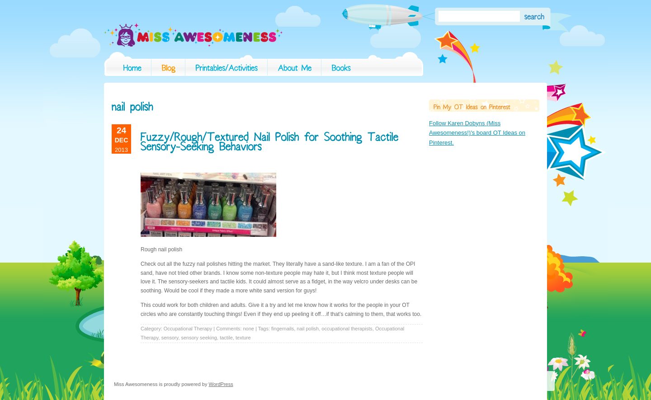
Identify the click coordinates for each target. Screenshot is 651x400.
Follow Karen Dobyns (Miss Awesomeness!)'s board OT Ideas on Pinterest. (477, 133)
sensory (170, 337)
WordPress (221, 384)
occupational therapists (347, 328)
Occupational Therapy (188, 328)
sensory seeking (199, 337)
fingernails (282, 328)
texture (243, 337)
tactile (226, 337)
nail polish (308, 328)
